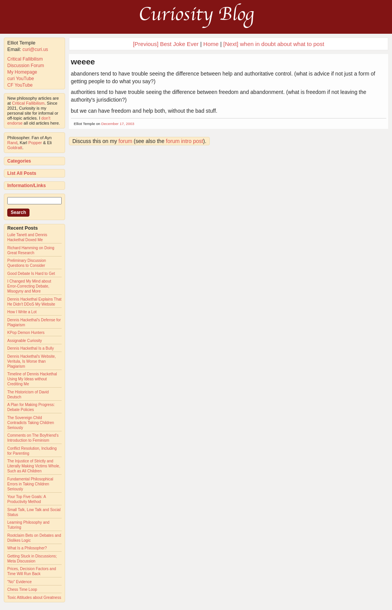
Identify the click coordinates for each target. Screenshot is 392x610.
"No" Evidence (19, 582)
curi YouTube (20, 78)
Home (211, 44)
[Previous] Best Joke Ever (166, 44)
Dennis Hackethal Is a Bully (30, 348)
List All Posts (21, 173)
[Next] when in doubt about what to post (273, 44)
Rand (12, 142)
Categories (19, 161)
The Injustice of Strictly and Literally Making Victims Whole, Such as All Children (33, 466)
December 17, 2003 (117, 124)
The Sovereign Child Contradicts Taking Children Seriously (30, 423)
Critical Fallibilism (25, 59)
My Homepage (22, 72)
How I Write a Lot (22, 312)
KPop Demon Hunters (25, 332)
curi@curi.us (35, 49)
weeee (83, 61)
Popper (35, 142)
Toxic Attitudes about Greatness (34, 597)
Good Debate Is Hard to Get (31, 273)
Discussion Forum (25, 65)
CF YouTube (20, 85)
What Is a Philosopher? (27, 548)
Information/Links (26, 185)
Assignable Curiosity (24, 341)
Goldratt (14, 147)
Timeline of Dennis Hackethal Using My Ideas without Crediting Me (32, 379)
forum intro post (184, 141)
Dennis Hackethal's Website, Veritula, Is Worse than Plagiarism (31, 361)
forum (125, 141)
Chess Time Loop (22, 589)
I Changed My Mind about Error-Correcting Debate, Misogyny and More (29, 286)
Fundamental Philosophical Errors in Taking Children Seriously (30, 484)
